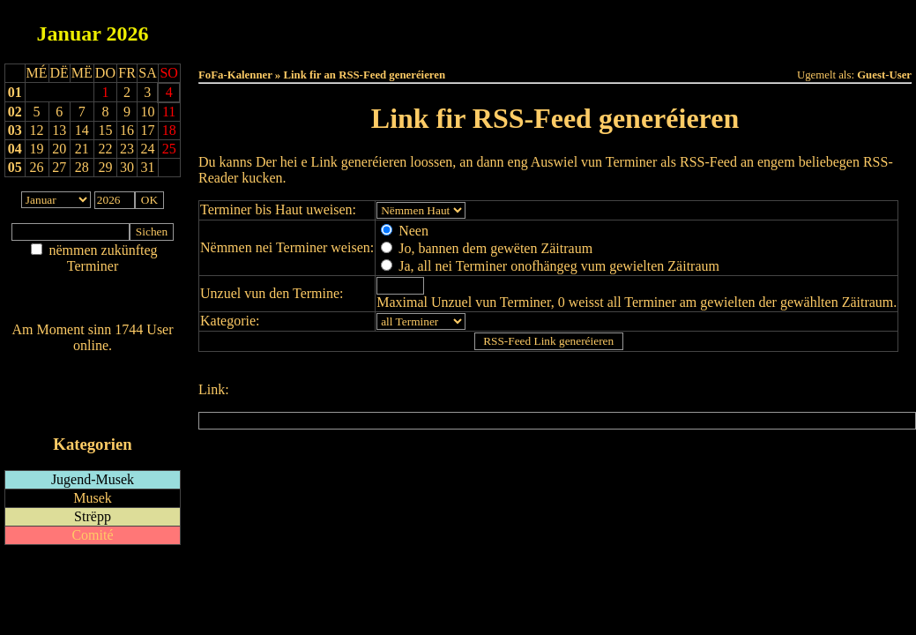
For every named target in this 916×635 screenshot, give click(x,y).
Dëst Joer (653, 28)
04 (15, 148)
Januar (69, 33)
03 (15, 130)
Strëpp (92, 516)
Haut (357, 28)
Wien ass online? (92, 363)
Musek (92, 497)
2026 (127, 33)
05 (15, 167)
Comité (92, 534)
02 (15, 111)
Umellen (555, 44)
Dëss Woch (456, 28)
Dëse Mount (554, 28)
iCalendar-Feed (92, 410)
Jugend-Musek (92, 479)
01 (15, 92)
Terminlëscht (752, 28)
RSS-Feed (93, 394)
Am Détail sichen (93, 283)
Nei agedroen (92, 300)
